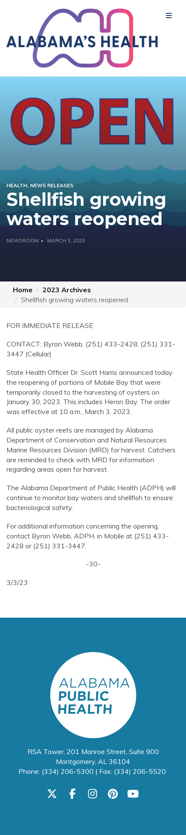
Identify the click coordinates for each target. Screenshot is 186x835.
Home (23, 289)
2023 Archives (67, 289)
